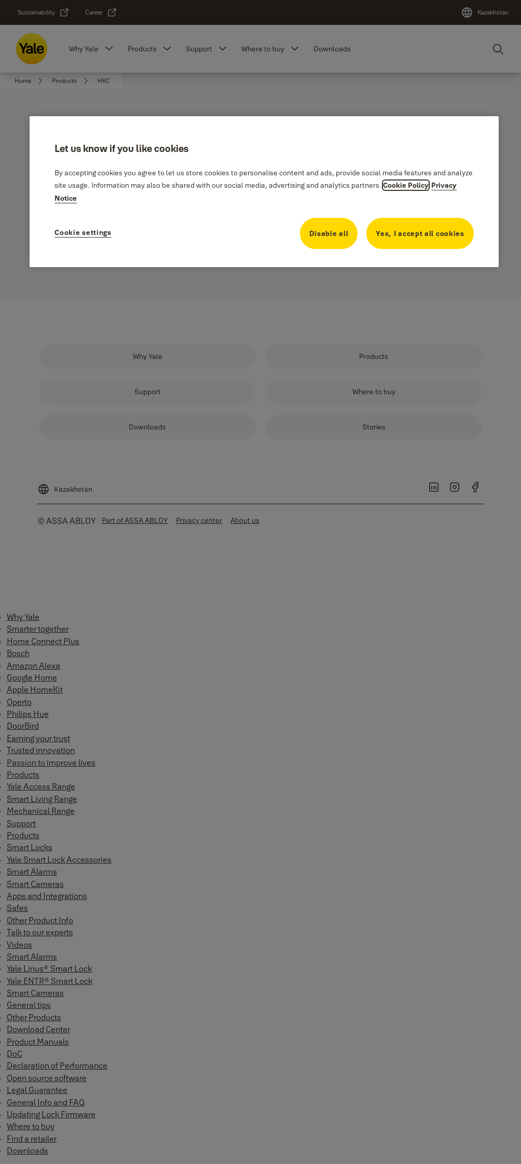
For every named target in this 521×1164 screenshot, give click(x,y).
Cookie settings (83, 232)
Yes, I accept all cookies (420, 233)
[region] (264, 191)
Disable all (329, 233)
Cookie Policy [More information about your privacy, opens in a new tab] (406, 185)
